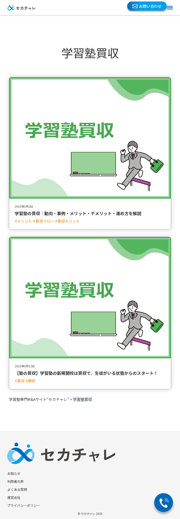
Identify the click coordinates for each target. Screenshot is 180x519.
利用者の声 (15, 481)
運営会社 (13, 497)
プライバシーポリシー (23, 505)
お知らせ (13, 473)
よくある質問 (17, 489)
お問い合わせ (146, 6)
